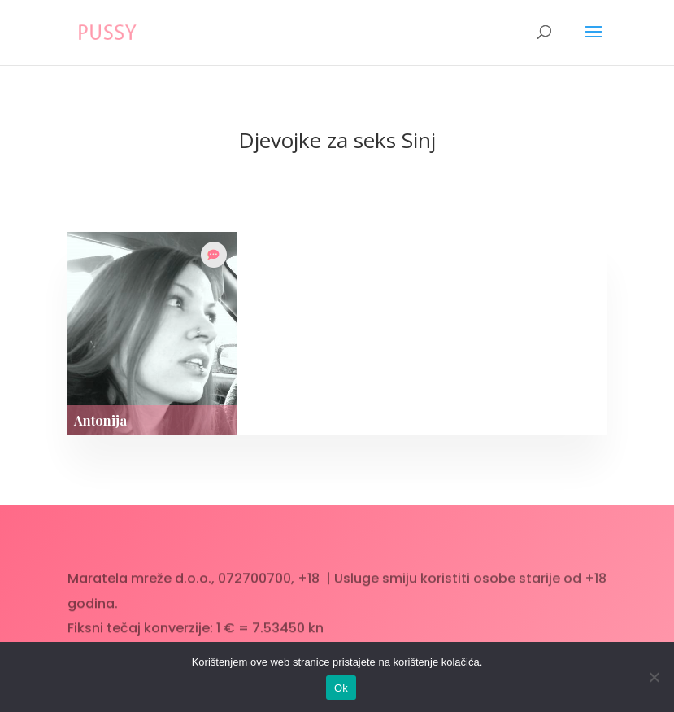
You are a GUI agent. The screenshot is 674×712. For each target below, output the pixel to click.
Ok (341, 688)
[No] (654, 677)
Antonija (100, 420)
